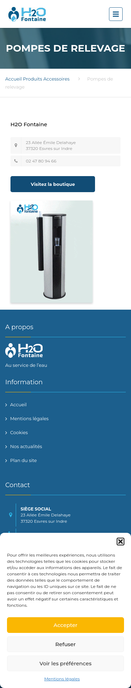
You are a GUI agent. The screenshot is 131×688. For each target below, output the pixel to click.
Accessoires (56, 79)
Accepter (65, 625)
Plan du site (23, 460)
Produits (32, 79)
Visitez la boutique (53, 184)
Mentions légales (62, 678)
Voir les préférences (65, 663)
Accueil (13, 79)
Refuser (65, 644)
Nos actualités (26, 446)
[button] (120, 541)
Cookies (19, 432)
